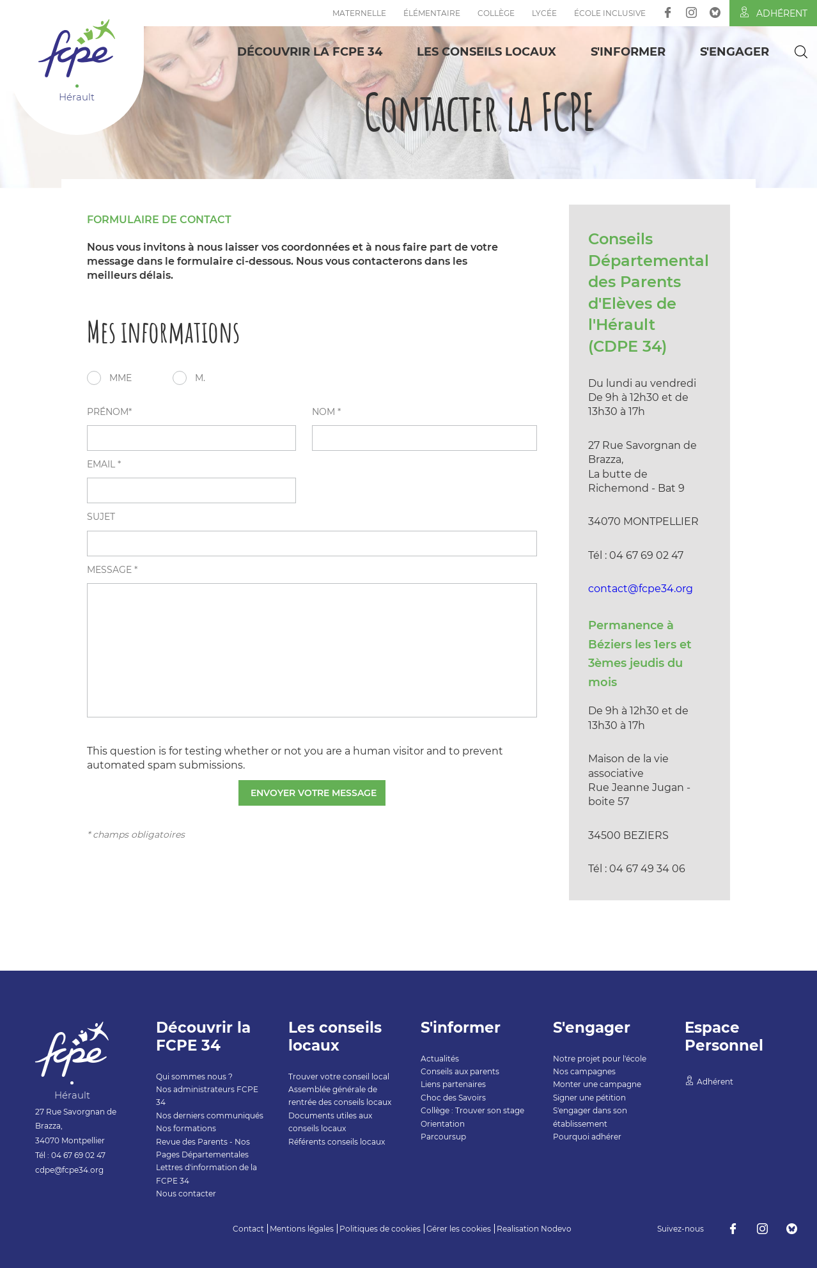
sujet (101, 516)
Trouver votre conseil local (338, 1076)
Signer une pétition (589, 1097)
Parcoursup (443, 1136)
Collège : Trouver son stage (472, 1110)
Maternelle (359, 13)
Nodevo (556, 1228)
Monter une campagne (597, 1084)
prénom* (109, 412)
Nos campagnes (584, 1071)
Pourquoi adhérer (587, 1136)
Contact (248, 1228)
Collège (496, 13)
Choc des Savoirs (453, 1097)
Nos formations (186, 1128)
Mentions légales (302, 1228)
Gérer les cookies (458, 1228)
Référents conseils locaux (336, 1142)
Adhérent (773, 13)
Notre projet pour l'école (599, 1058)
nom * (326, 412)
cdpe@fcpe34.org (69, 1170)
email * (104, 464)
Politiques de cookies (380, 1228)
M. (200, 378)
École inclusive (610, 13)
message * (112, 569)
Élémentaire (431, 13)
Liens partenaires (453, 1084)
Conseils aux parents (460, 1071)
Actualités (440, 1058)
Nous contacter (186, 1193)
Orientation (443, 1124)
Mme (120, 378)
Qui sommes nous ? (194, 1076)
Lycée (544, 13)
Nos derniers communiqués (209, 1115)
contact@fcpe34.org (640, 589)
